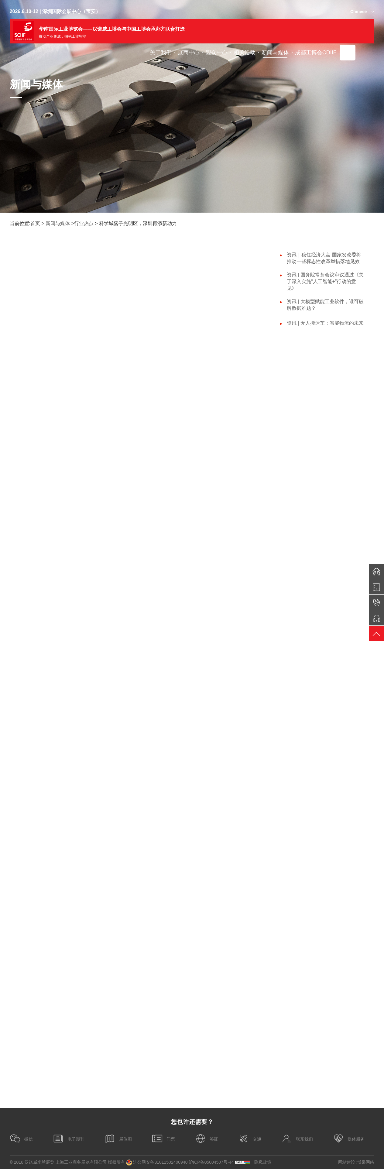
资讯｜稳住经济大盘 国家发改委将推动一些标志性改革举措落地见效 (324, 258)
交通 (249, 1143)
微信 (21, 1143)
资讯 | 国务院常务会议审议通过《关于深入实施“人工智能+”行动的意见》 (325, 281)
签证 (206, 1143)
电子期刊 (68, 1143)
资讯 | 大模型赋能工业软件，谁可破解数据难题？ (325, 305)
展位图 (118, 1143)
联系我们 (297, 1143)
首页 (35, 223)
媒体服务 (349, 1143)
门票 (163, 1143)
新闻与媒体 (58, 223)
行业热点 (84, 223)
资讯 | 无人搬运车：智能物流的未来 (325, 323)
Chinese (358, 11)
